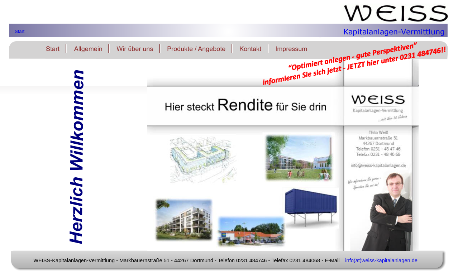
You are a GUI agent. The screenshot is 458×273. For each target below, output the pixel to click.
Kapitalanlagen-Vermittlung (394, 30)
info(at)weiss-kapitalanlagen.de (381, 260)
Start (19, 31)
